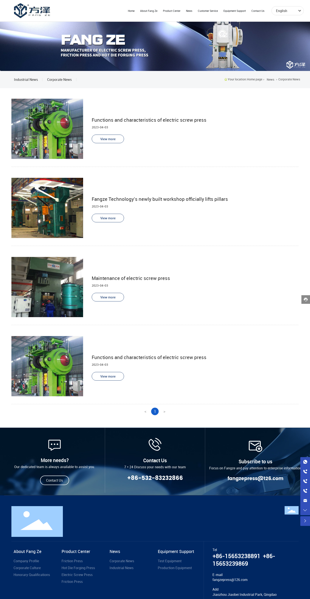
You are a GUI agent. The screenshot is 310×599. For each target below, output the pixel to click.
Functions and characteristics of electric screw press (149, 120)
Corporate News (59, 79)
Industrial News (26, 79)
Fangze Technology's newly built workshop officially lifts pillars (160, 199)
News (270, 79)
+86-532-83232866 (155, 478)
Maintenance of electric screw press (131, 278)
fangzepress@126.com (256, 479)
